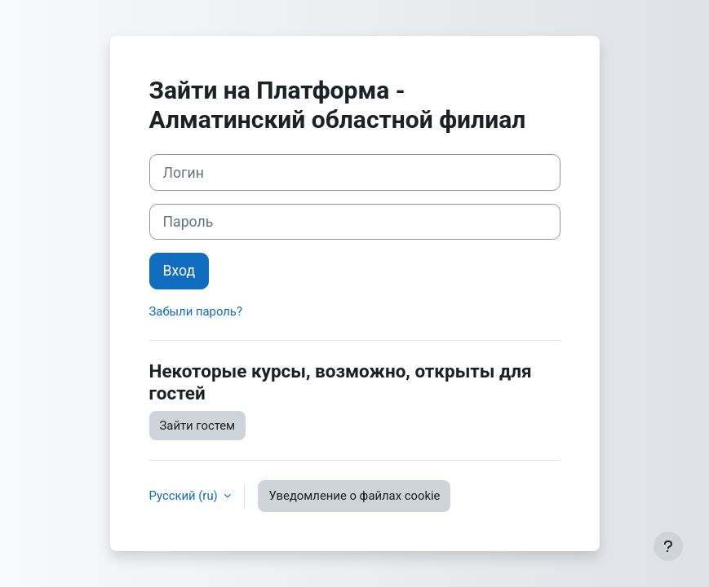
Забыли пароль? (195, 311)
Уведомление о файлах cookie (354, 495)
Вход (179, 271)
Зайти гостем (198, 425)
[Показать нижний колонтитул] (668, 546)
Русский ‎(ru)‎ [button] (185, 495)
